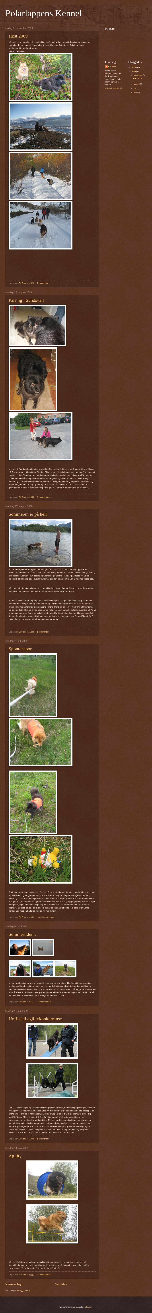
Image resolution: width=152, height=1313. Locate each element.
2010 (133, 67)
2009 (133, 71)
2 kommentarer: (44, 1002)
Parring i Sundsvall (26, 300)
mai (135, 92)
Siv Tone (112, 67)
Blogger (88, 1307)
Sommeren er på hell (28, 514)
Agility (15, 1155)
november (138, 75)
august (137, 84)
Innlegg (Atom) (23, 1290)
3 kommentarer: (44, 1274)
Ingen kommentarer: (46, 917)
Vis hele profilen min (114, 88)
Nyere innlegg (13, 1284)
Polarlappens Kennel (43, 13)
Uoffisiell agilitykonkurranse (35, 1018)
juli (135, 88)
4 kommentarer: (44, 497)
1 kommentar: (43, 283)
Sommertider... (22, 934)
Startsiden (61, 1284)
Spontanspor (20, 648)
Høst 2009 (18, 35)
